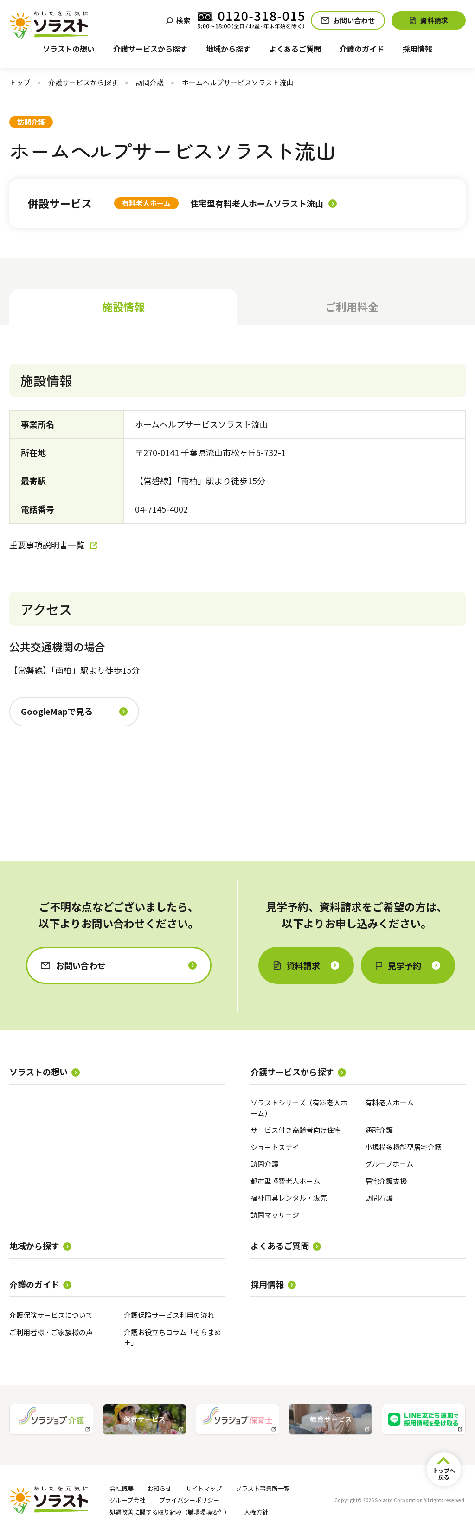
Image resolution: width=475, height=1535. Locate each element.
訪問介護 (150, 82)
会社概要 (121, 1488)
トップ (19, 82)
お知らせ (160, 1488)
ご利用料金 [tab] (352, 307)
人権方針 (256, 1512)
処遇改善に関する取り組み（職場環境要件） (169, 1512)
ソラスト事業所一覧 (263, 1488)
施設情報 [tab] (123, 307)
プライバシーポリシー (189, 1500)
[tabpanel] (237, 589)
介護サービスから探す (83, 82)
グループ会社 (127, 1500)
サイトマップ (204, 1488)
